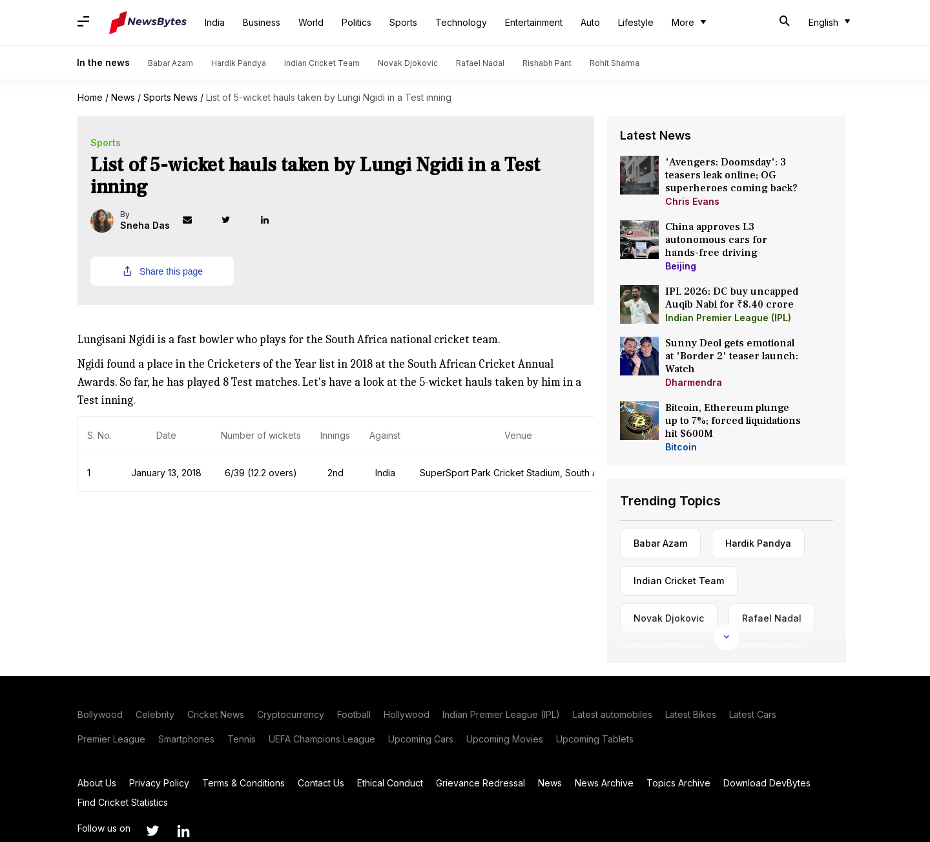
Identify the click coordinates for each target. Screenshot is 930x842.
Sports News (170, 97)
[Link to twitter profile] (238, 221)
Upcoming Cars (420, 738)
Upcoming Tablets (595, 738)
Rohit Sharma (614, 63)
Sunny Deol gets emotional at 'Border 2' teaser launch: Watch (731, 356)
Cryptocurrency (290, 714)
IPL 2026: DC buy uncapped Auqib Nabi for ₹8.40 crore (731, 298)
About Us (97, 782)
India (215, 22)
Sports (403, 22)
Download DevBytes (767, 782)
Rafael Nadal (480, 63)
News (123, 97)
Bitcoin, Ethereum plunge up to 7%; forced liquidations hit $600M (733, 420)
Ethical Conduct (390, 782)
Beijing (680, 265)
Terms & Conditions (243, 782)
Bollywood (100, 714)
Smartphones (186, 738)
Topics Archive (678, 782)
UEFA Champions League (322, 738)
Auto (590, 22)
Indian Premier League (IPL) (728, 317)
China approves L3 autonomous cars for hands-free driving (716, 239)
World (311, 22)
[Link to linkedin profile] (276, 221)
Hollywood (406, 714)
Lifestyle (636, 22)
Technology (461, 22)
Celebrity (155, 714)
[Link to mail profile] (199, 221)
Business (261, 22)
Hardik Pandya (238, 63)
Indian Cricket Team (322, 63)
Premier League (111, 738)
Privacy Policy (159, 782)
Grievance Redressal (480, 782)
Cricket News (215, 714)
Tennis (241, 738)
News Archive (604, 782)
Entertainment (534, 22)
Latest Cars (752, 714)
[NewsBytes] (148, 22)
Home (90, 97)
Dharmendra (693, 382)
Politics (356, 22)
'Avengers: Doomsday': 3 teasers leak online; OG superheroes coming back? (731, 175)
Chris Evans (692, 201)
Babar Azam (170, 63)
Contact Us (321, 782)
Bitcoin (681, 446)
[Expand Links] (726, 637)
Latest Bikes (690, 714)
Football (354, 714)
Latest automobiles (612, 714)
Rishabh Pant (547, 63)
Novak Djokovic (408, 63)
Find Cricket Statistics (123, 802)
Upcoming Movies (504, 738)
